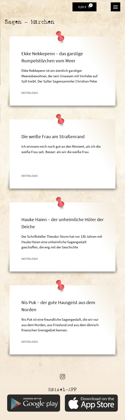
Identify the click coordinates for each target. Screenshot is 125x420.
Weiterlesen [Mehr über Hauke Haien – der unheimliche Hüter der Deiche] (29, 258)
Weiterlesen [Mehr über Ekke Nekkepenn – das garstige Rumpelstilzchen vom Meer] (29, 93)
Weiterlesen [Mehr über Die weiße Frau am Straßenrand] (29, 176)
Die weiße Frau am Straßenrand (53, 136)
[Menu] (115, 6)
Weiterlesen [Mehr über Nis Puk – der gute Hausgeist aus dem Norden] (29, 341)
